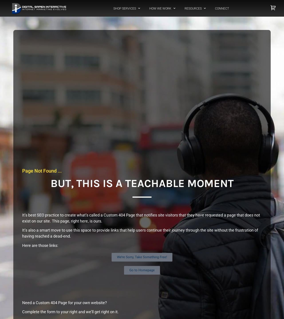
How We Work (162, 8)
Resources (195, 8)
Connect (222, 8)
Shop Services (126, 8)
